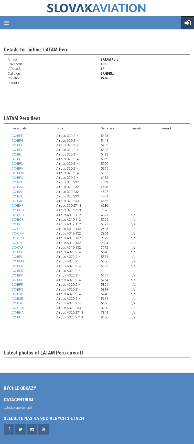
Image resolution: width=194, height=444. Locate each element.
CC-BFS (17, 289)
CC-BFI (17, 150)
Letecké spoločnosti (18, 407)
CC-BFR (17, 284)
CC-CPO (18, 238)
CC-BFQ (17, 280)
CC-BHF (17, 205)
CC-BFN (17, 266)
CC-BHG (18, 210)
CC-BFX (17, 178)
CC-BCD (18, 215)
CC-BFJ (17, 154)
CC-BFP (17, 275)
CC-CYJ (17, 247)
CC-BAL (17, 201)
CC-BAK (17, 192)
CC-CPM (18, 233)
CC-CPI (17, 229)
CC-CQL (18, 243)
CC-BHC (18, 317)
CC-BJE (17, 299)
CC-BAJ (17, 187)
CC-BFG (17, 140)
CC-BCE (17, 219)
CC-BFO (17, 271)
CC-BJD (17, 294)
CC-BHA (18, 312)
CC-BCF (17, 224)
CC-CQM (18, 308)
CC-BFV (17, 168)
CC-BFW (18, 173)
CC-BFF (17, 136)
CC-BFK (17, 252)
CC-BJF (17, 303)
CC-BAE (17, 196)
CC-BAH (18, 182)
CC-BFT (17, 159)
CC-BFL (17, 257)
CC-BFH (17, 145)
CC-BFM (18, 261)
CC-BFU (17, 163)
